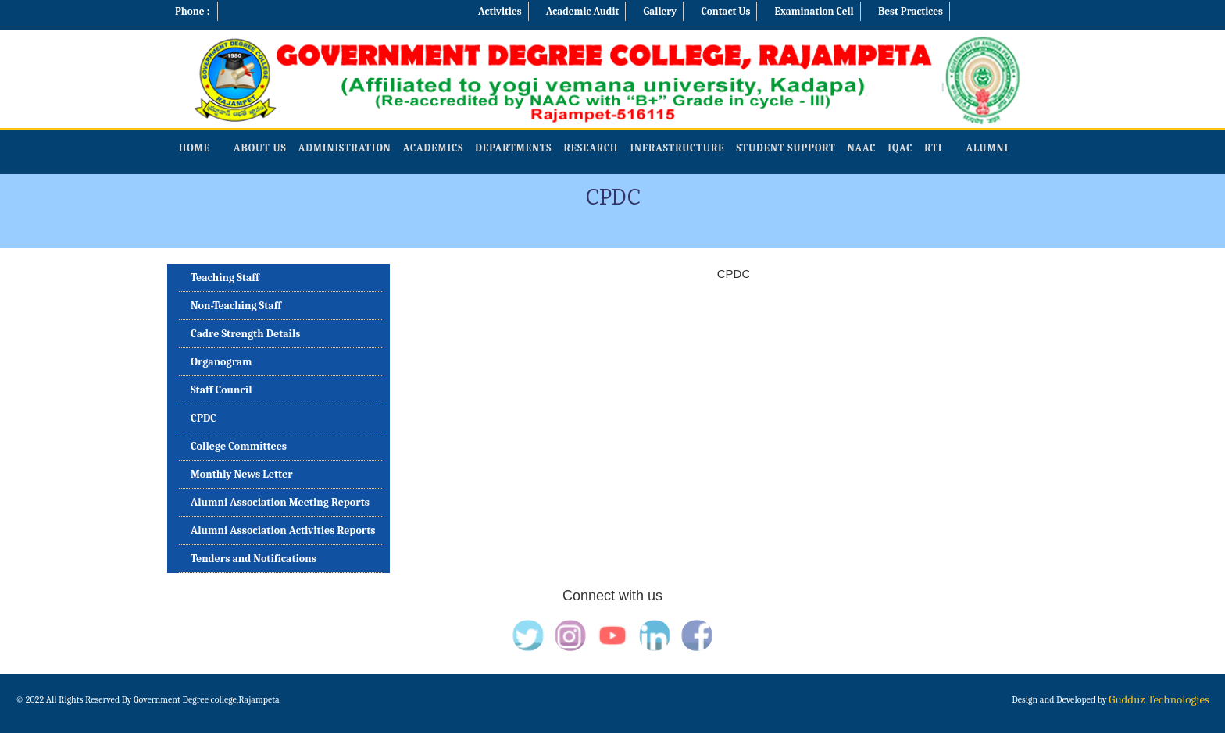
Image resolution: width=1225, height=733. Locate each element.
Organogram (221, 361)
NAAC (862, 148)
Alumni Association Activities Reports (283, 530)
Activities (500, 11)
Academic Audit (583, 11)
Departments (513, 148)
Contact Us (725, 11)
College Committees (239, 446)
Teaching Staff (225, 277)
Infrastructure (677, 148)
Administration (344, 148)
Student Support (786, 148)
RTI (933, 148)
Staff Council (221, 390)
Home (194, 148)
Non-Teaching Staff (236, 305)
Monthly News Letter (242, 474)
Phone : (192, 11)
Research (590, 148)
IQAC (900, 148)
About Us (260, 148)
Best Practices (910, 11)
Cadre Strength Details (246, 333)
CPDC (203, 418)
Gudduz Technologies (1159, 699)
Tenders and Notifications (253, 558)
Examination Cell (814, 11)
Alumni (987, 148)
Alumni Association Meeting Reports (280, 502)
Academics (433, 148)
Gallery (660, 11)
